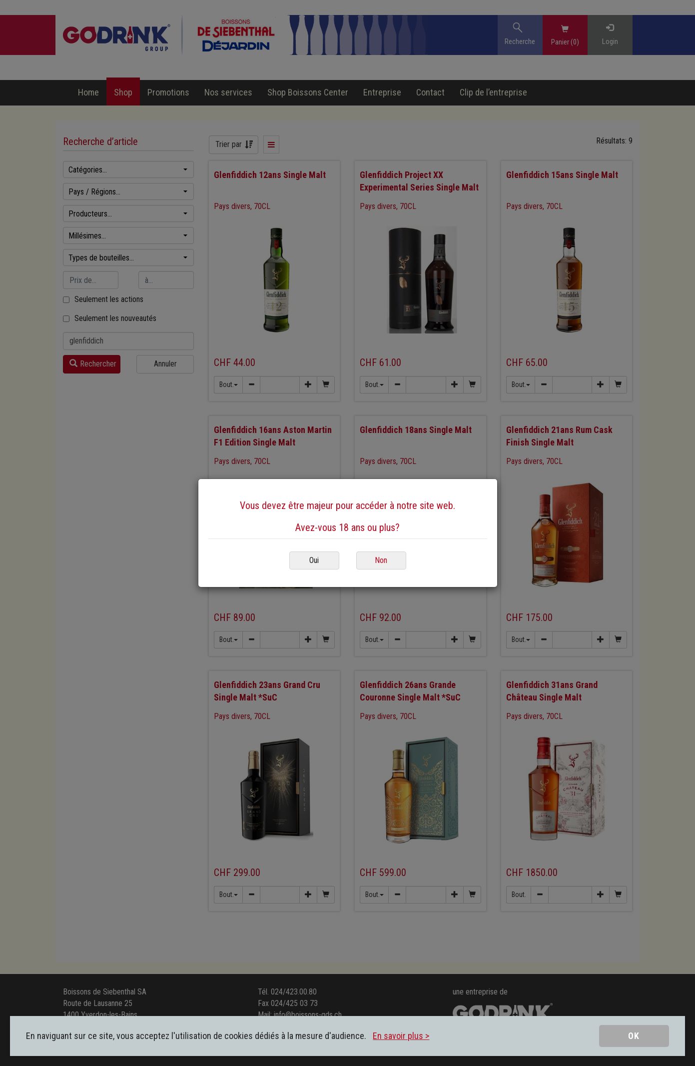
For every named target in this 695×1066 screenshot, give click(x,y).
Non (381, 560)
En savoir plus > (401, 1035)
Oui (314, 560)
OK (634, 1035)
